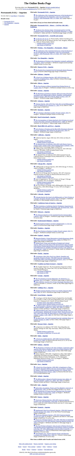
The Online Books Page (37, 3)
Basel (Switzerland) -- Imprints (47, 117)
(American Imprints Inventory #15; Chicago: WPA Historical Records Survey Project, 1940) (53, 369)
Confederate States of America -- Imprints (50, 203)
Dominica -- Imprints (44, 228)
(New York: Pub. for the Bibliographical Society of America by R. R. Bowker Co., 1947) (54, 104)
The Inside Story (48, 449)
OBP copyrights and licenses (37, 454)
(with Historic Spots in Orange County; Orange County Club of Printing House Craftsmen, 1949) (53, 144)
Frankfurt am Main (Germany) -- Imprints (50, 264)
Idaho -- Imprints (43, 336)
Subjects (49, 446)
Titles (44, 446)
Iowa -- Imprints (42, 364)
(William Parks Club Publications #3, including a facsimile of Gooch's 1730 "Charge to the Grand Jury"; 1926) (53, 246)
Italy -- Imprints (42, 385)
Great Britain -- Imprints (45, 295)
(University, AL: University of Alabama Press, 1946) (51, 78)
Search (25, 446)
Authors (39, 446)
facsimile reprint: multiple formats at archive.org (50, 304)
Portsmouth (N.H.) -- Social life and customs (50, 36)
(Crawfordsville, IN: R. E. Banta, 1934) (53, 349)
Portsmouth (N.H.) (9, 21)
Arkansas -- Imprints (44, 101)
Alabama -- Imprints (44, 74)
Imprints (6, 24)
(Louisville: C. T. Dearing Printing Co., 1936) (54, 428)
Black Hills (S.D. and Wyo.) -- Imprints (49, 126)
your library (14, 16)
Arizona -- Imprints (43, 90)
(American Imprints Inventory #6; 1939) (54, 421)
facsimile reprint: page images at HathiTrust (49, 302)
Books (23, 449)
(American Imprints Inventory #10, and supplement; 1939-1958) (51, 400)
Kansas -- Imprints (43, 397)
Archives (40, 449)
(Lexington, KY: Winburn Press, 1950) (51, 434)
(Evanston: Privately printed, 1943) (54, 197)
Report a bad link (38, 444)
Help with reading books (25, 444)
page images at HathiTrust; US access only (48, 333)
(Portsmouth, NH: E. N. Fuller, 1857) (53, 17)
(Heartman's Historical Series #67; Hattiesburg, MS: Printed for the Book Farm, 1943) (53, 129)
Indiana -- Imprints (43, 344)
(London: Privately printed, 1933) (52, 113)
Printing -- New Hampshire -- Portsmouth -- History (53, 48)
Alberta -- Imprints (43, 83)
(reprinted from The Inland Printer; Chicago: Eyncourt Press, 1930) (52, 391)
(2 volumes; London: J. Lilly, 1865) (53, 313)
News (28, 449)
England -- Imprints (43, 235)
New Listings (31, 446)
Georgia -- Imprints (43, 275)
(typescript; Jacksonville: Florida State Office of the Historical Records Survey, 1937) (52, 258)
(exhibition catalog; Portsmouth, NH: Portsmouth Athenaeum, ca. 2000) (53, 30)
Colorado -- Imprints (44, 194)
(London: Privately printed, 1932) (53, 231)
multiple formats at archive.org (45, 43)
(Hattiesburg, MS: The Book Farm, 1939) (53, 206)
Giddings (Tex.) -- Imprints (45, 287)
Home (19, 446)
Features (34, 449)
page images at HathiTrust (44, 45)
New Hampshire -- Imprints (11, 23)
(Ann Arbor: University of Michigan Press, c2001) (53, 239)
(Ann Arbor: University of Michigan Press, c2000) (53, 120)
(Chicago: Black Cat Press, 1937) (53, 95)
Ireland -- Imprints (43, 376)
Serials (55, 446)
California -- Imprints (44, 135)
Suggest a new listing (50, 444)
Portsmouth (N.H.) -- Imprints (46, 12)
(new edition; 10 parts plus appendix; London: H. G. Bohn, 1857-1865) (52, 306)
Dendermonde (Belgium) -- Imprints (48, 220)
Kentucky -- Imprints (44, 407)
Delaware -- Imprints (44, 212)
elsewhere (21, 16)
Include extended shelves (52, 7)
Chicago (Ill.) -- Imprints (45, 163)
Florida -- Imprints (43, 253)
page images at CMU (42, 273)
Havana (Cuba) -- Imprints (45, 324)
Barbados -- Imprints (44, 110)
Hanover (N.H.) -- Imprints (45, 67)
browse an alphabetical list (30, 9)
